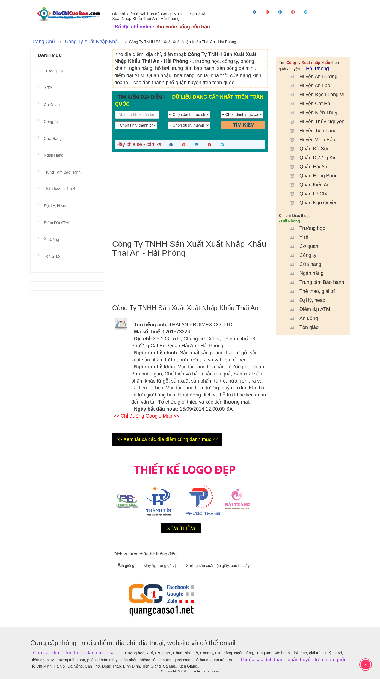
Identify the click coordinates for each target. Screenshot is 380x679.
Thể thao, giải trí (309, 291)
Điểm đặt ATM (307, 309)
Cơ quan (301, 246)
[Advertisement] (190, 195)
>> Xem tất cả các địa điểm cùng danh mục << (167, 439)
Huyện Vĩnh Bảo (309, 140)
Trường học (304, 228)
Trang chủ (43, 41)
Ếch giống (126, 565)
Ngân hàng (303, 273)
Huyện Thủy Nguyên (314, 121)
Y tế (296, 237)
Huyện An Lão (307, 85)
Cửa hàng (302, 264)
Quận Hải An (305, 167)
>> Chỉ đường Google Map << (146, 416)
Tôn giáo (301, 327)
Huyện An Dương (310, 76)
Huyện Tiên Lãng (310, 131)
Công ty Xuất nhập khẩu (92, 41)
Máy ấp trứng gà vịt (161, 565)
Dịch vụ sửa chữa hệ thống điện (145, 554)
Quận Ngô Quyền (311, 203)
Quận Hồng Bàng (311, 176)
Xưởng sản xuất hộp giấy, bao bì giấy (218, 565)
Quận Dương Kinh (311, 158)
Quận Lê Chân (307, 194)
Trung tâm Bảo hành (314, 282)
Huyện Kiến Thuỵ (310, 112)
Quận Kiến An (307, 185)
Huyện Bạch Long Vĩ (314, 94)
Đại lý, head (304, 300)
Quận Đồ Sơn (307, 149)
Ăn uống (301, 318)
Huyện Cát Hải (307, 103)
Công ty (300, 255)
